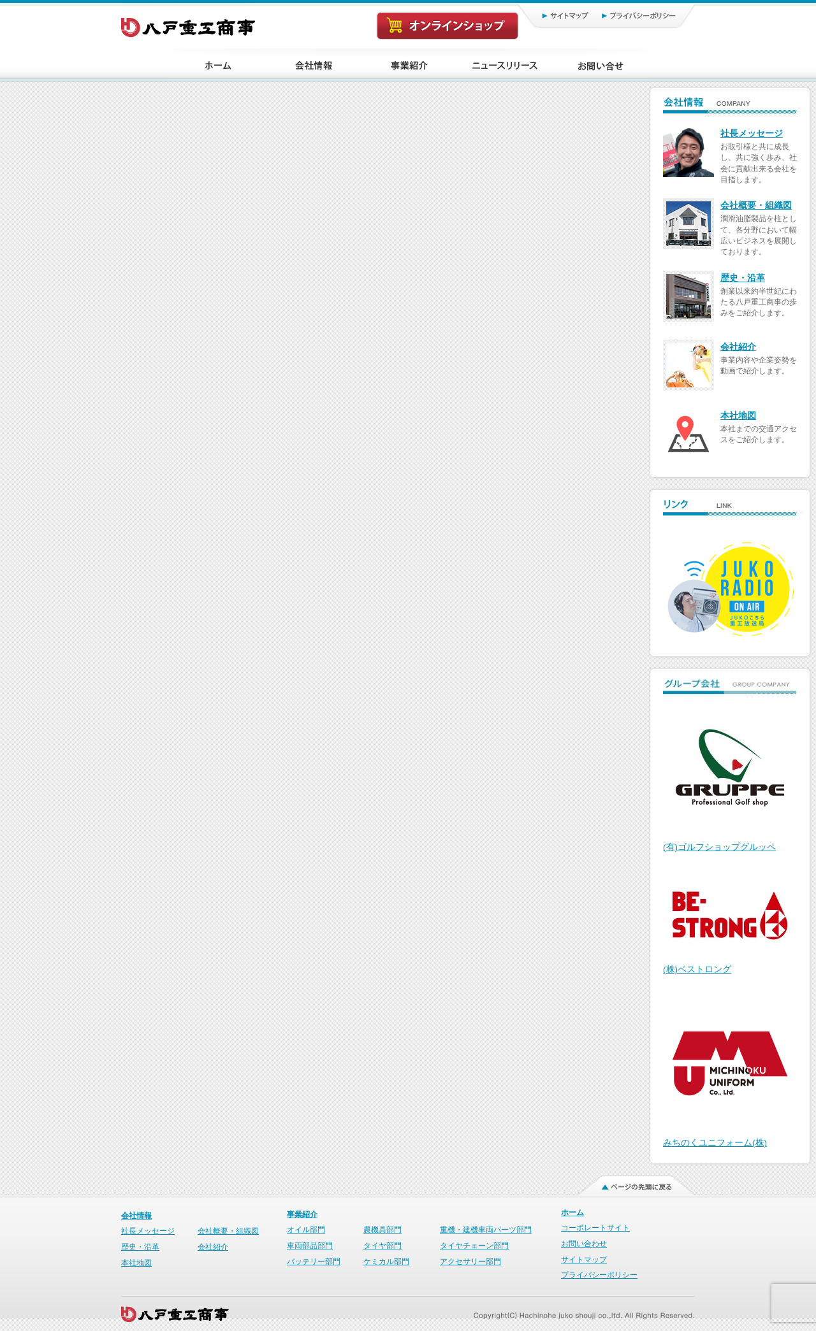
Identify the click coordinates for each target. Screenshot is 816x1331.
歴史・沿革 (742, 278)
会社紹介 (738, 347)
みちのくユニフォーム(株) (715, 1143)
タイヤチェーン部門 (474, 1245)
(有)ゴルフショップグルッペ (719, 847)
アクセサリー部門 (470, 1261)
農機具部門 (382, 1229)
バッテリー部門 (313, 1261)
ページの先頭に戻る (628, 1182)
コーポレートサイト (595, 1227)
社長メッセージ (751, 133)
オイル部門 (306, 1229)
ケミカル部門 (386, 1261)
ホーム (572, 1212)
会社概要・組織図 (756, 205)
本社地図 (738, 416)
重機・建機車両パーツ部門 (486, 1229)
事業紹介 (302, 1214)
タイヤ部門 (382, 1245)
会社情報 (136, 1215)
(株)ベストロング (697, 969)
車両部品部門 (310, 1245)
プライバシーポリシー (644, 15)
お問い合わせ (584, 1243)
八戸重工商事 (189, 24)
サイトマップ (552, 15)
